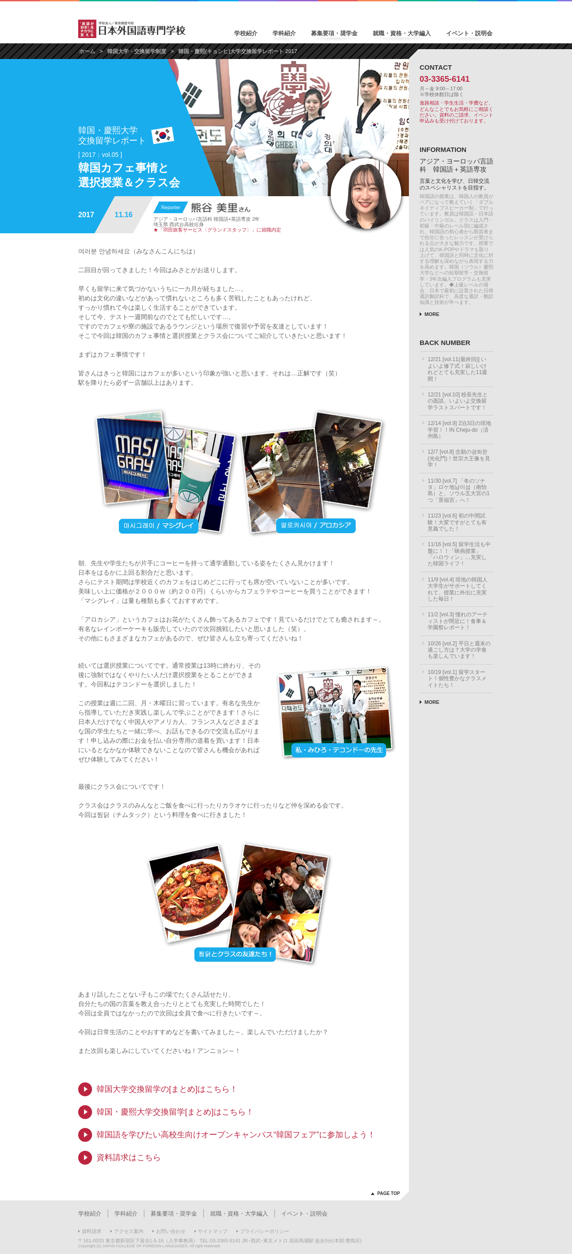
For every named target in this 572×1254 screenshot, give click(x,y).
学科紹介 (284, 33)
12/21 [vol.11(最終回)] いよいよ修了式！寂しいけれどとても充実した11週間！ (457, 369)
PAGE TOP (388, 1193)
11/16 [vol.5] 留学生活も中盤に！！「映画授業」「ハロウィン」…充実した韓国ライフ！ (459, 554)
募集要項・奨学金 (334, 33)
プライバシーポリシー (264, 1231)
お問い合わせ (170, 1231)
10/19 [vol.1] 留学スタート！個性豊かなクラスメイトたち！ (457, 678)
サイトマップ (212, 1231)
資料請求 (91, 1231)
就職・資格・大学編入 (402, 33)
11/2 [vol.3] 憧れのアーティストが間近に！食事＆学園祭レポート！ (458, 621)
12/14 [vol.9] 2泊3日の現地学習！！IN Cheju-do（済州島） (459, 429)
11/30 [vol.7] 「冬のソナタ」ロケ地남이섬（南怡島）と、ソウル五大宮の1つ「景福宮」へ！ (459, 490)
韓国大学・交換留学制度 (136, 51)
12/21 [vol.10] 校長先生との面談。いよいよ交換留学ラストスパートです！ (458, 401)
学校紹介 (245, 33)
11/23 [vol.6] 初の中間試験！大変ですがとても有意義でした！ (457, 522)
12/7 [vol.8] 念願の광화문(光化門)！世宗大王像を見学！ (459, 458)
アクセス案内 (128, 1231)
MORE (432, 314)
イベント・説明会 (469, 33)
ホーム (87, 51)
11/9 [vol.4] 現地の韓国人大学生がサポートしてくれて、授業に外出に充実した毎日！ (458, 589)
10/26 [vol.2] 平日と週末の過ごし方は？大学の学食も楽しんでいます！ (459, 650)
